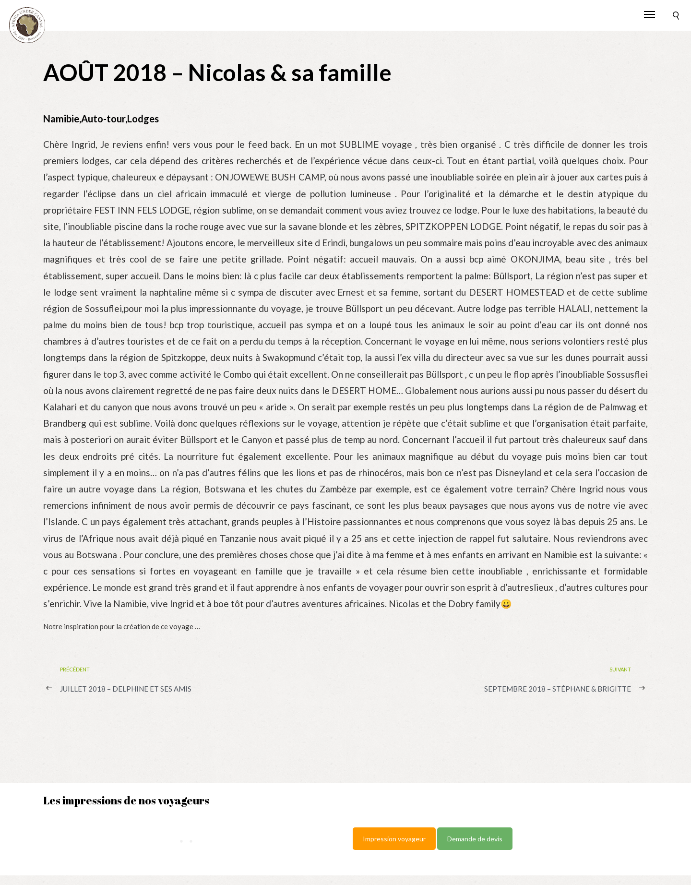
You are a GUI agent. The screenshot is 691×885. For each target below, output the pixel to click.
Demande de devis (474, 839)
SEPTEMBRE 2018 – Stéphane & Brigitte (557, 688)
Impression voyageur (394, 839)
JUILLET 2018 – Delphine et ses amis (125, 688)
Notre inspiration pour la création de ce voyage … (121, 626)
